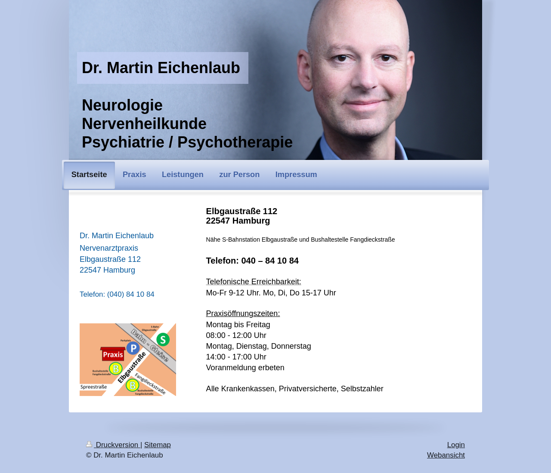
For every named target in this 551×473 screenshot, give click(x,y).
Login (456, 445)
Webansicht (446, 455)
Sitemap (157, 445)
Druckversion (113, 445)
